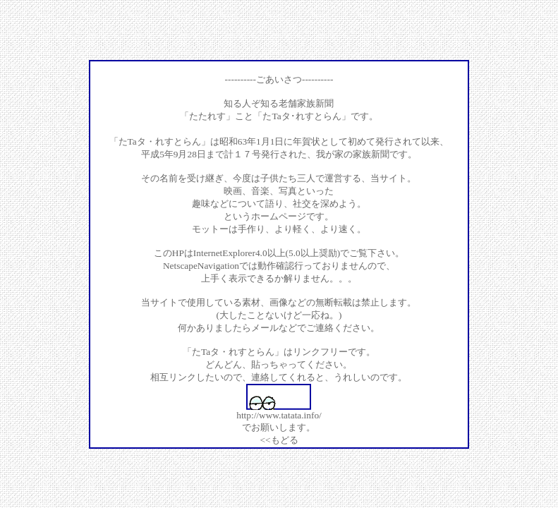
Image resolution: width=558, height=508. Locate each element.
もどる (284, 440)
